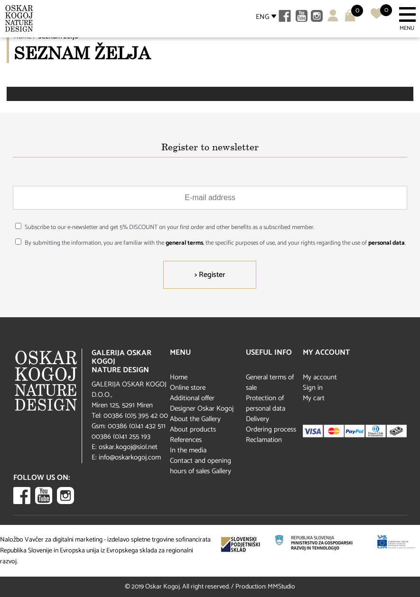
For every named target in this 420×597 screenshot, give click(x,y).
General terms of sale (270, 382)
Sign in (313, 388)
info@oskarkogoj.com (130, 457)
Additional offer (192, 398)
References (186, 440)
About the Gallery (195, 419)
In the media (188, 450)
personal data (386, 243)
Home (178, 377)
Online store (187, 388)
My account (320, 377)
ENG (262, 17)
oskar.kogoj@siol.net (128, 447)
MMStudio (281, 586)
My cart (314, 398)
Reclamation (264, 440)
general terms (184, 243)
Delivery (257, 419)
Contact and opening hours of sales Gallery (200, 466)
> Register (210, 274)
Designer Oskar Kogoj (201, 408)
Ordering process (271, 429)
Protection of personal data (265, 403)
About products (193, 429)
